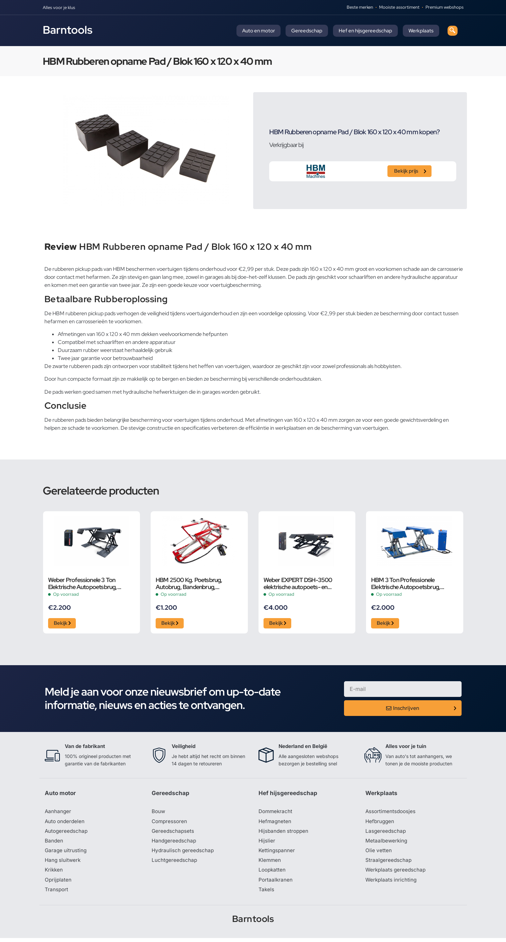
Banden (54, 843)
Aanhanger (58, 813)
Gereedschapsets (173, 833)
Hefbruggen (380, 823)
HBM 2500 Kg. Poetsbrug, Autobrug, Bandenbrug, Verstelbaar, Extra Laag (189, 583)
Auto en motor (258, 30)
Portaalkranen (276, 883)
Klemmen (270, 863)
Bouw (159, 813)
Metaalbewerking (386, 843)
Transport (57, 893)
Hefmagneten (275, 823)
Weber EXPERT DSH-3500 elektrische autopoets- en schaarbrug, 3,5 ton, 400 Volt (301, 583)
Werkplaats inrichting (391, 883)
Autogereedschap (67, 833)
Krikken (54, 873)
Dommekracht (276, 813)
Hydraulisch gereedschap (184, 853)
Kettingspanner (277, 853)
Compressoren (170, 823)
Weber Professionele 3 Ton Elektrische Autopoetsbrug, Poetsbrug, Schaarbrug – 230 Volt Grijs (91, 583)
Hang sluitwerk (63, 863)
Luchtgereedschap (175, 863)
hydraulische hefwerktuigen (155, 391)
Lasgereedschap (386, 833)
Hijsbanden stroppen (285, 833)
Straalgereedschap (388, 863)
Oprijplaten (58, 883)
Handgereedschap (175, 843)
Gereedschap (306, 30)
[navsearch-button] (453, 31)
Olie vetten (378, 853)
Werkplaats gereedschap (396, 873)
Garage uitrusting (66, 853)
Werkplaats (421, 30)
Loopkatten (273, 873)
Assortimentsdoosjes (391, 813)
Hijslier (267, 843)
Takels (267, 893)
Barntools (68, 30)
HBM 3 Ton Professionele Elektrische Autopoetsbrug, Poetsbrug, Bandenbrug (405, 583)
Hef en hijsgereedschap (365, 30)
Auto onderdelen (66, 823)
